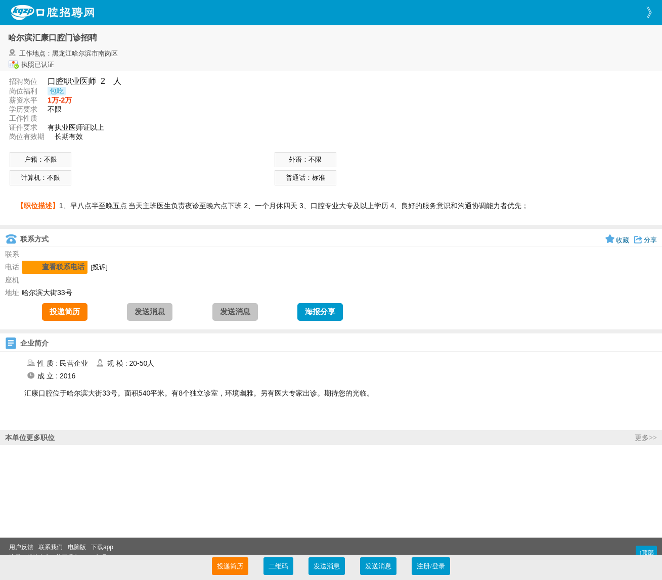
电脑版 (77, 547)
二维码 (278, 566)
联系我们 (50, 547)
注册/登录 (431, 566)
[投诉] (99, 267)
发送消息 (150, 312)
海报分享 (320, 312)
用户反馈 (21, 547)
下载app (102, 547)
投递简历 (65, 312)
